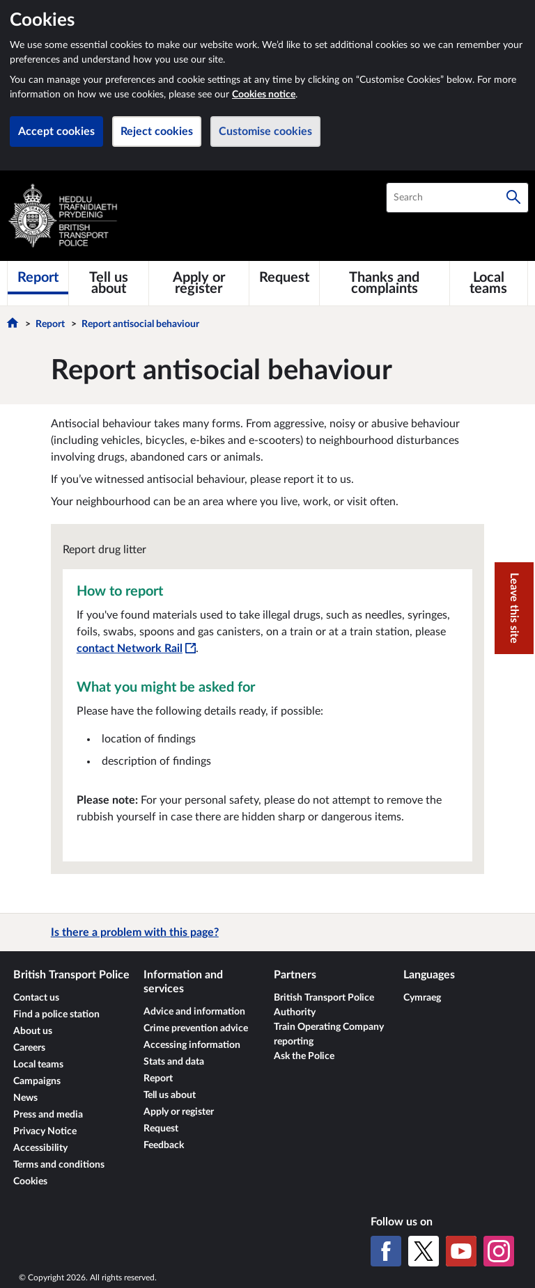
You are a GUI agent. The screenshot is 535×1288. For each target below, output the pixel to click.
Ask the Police (304, 1056)
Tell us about (170, 1095)
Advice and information (194, 1012)
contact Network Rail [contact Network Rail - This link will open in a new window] (136, 648)
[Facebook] (386, 1251)
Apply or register (179, 1112)
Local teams (38, 1065)
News (25, 1098)
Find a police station (56, 1014)
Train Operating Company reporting (329, 1034)
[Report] (38, 277)
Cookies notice (263, 95)
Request (161, 1129)
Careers (29, 1048)
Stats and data (174, 1062)
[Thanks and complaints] (384, 283)
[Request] (284, 277)
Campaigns (37, 1081)
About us (32, 1031)
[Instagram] (498, 1251)
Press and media (48, 1115)
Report (50, 324)
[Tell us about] (108, 283)
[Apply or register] (199, 283)
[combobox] (457, 197)
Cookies (30, 1181)
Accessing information (192, 1045)
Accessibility (40, 1148)
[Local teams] (488, 283)
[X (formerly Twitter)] (423, 1251)
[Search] (513, 197)
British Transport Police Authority (324, 1005)
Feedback (164, 1145)
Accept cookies (56, 131)
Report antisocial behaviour (140, 324)
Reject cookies (157, 131)
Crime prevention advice (196, 1028)
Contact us (36, 998)
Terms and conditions (58, 1165)
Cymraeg (422, 998)
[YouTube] (461, 1251)
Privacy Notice (45, 1131)
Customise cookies (265, 131)
